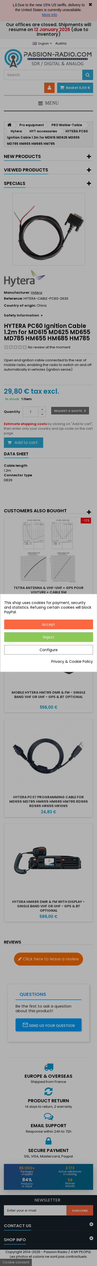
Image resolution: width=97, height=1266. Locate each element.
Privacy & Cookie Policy (72, 661)
